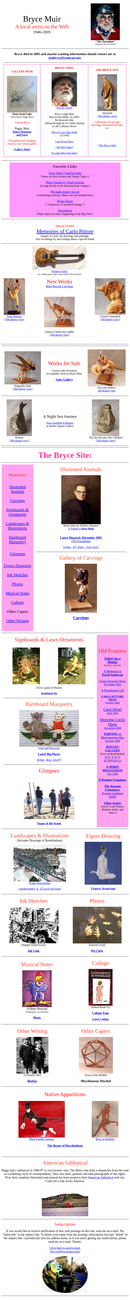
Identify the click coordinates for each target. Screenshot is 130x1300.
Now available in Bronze (59, 422)
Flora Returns (14, 315)
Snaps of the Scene (49, 825)
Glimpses (17, 554)
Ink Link (33, 953)
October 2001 (112, 700)
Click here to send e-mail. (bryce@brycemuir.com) (65, 1252)
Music (37, 1020)
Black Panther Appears (41, 1140)
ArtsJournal (65, 210)
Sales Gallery (64, 379)
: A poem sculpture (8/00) (112, 793)
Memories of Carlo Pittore (65, 231)
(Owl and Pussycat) (49, 749)
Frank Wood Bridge (39, 884)
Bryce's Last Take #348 (64, 132)
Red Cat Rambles (105, 1140)
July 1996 (112, 775)
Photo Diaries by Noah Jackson (65, 182)
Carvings (17, 501)
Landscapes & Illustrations (17, 526)
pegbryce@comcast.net (65, 57)
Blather (32, 1084)
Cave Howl (112, 710)
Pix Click (97, 953)
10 (114, 762)
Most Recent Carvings (59, 286)
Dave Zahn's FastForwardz (65, 173)
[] (22, 149)
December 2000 (112, 729)
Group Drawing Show (112, 684)
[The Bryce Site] (107, 145)
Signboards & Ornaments (17, 512)
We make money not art (65, 192)
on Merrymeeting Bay (112, 739)
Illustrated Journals (17, 489)
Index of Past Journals (81, 548)
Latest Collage (100, 1021)
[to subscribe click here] (64, 153)
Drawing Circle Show (112, 723)
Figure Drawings (17, 566)
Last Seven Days (64, 141)
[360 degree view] (107, 116)
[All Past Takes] (64, 147)
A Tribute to (81, 528)
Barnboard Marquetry (17, 539)
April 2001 (112, 714)
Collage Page (100, 1016)
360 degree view (107, 390)
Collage (17, 602)
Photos (17, 584)
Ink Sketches (17, 575)
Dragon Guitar (59, 270)
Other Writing (17, 621)
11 (118, 762)
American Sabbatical (100, 1180)
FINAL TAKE (64, 106)
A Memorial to (112, 674)
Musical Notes (17, 593)
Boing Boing (65, 201)
